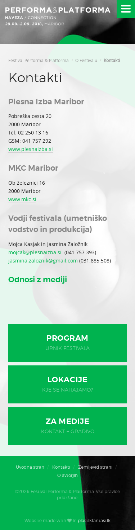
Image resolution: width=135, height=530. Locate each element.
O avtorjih (67, 475)
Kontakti (112, 60)
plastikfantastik (94, 521)
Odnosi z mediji (37, 280)
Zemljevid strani (95, 467)
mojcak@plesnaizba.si (35, 252)
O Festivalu (86, 60)
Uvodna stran (30, 467)
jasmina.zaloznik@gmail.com (43, 260)
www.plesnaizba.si (30, 149)
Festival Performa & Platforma (38, 60)
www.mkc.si (22, 199)
